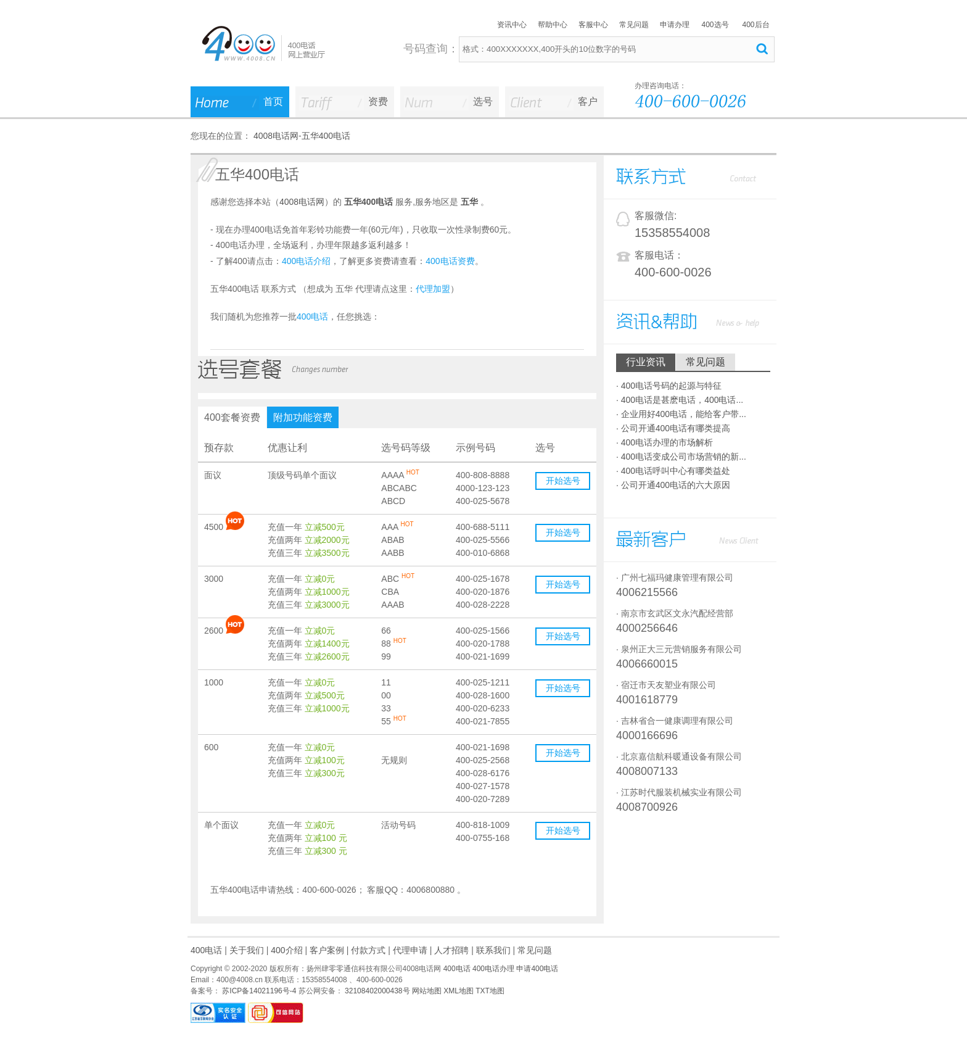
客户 (588, 101)
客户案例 (327, 950)
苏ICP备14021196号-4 (258, 991)
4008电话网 (275, 136)
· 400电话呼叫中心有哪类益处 (673, 471)
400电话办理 (493, 968)
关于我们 (246, 950)
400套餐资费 (232, 417)
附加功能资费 (302, 417)
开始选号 (563, 481)
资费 (378, 101)
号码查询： (431, 49)
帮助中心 (552, 24)
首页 (273, 101)
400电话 (206, 950)
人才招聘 (451, 950)
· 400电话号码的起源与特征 (669, 386)
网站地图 (427, 991)
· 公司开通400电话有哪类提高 (673, 428)
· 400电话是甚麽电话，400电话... (679, 400)
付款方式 (368, 950)
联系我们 (493, 950)
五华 (469, 202)
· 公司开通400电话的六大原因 (673, 485)
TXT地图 (489, 991)
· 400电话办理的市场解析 (664, 442)
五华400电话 (326, 136)
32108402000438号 (376, 991)
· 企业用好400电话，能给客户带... (681, 414)
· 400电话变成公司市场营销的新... (681, 457)
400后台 (755, 24)
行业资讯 (645, 362)
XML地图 (458, 991)
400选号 (714, 24)
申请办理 (674, 24)
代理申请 (410, 950)
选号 (483, 101)
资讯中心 (512, 24)
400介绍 (286, 950)
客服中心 (593, 24)
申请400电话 (537, 968)
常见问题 (634, 24)
